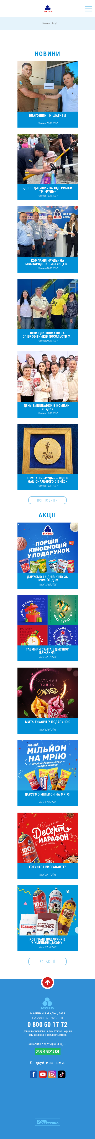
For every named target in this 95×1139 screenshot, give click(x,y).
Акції (54, 23)
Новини (46, 23)
